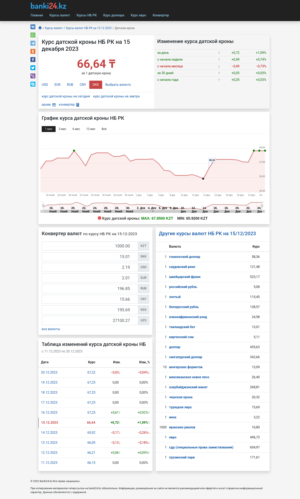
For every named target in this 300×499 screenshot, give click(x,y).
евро (173, 437)
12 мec (90, 129)
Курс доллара (113, 15)
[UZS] (90, 320)
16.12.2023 (49, 412)
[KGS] (90, 309)
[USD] (90, 267)
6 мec (76, 129)
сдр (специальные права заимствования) (201, 447)
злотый (175, 297)
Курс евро (138, 15)
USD (45, 85)
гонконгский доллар (184, 257)
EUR (57, 85)
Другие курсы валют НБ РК (207, 233)
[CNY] (90, 299)
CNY (83, 85)
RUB (70, 85)
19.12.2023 (49, 382)
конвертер (69, 104)
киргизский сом (181, 337)
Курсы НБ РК (87, 15)
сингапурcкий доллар (185, 357)
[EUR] (90, 277)
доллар (174, 347)
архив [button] (49, 104)
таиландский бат (182, 327)
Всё (104, 129)
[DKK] (90, 256)
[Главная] (40, 28)
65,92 (91, 433)
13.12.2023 (49, 443)
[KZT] (90, 246)
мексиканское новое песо (189, 377)
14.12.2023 (49, 433)
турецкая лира (180, 407)
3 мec (62, 129)
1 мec (48, 129)
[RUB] (90, 288)
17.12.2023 (49, 402)
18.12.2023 (49, 392)
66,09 (91, 443)
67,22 (91, 372)
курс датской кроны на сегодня (66, 96)
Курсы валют (59, 15)
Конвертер (161, 15)
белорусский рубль (184, 307)
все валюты (51, 329)
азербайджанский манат (188, 387)
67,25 (91, 382)
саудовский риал (182, 267)
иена (172, 417)
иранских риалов (182, 427)
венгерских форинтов (186, 367)
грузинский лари (182, 457)
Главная (37, 15)
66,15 (91, 463)
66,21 (91, 453)
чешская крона (181, 397)
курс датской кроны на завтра (116, 96)
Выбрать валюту (118, 85)
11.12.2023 (49, 463)
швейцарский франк (185, 277)
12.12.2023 (49, 453)
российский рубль (183, 287)
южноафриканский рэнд (188, 317)
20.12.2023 (49, 372)
